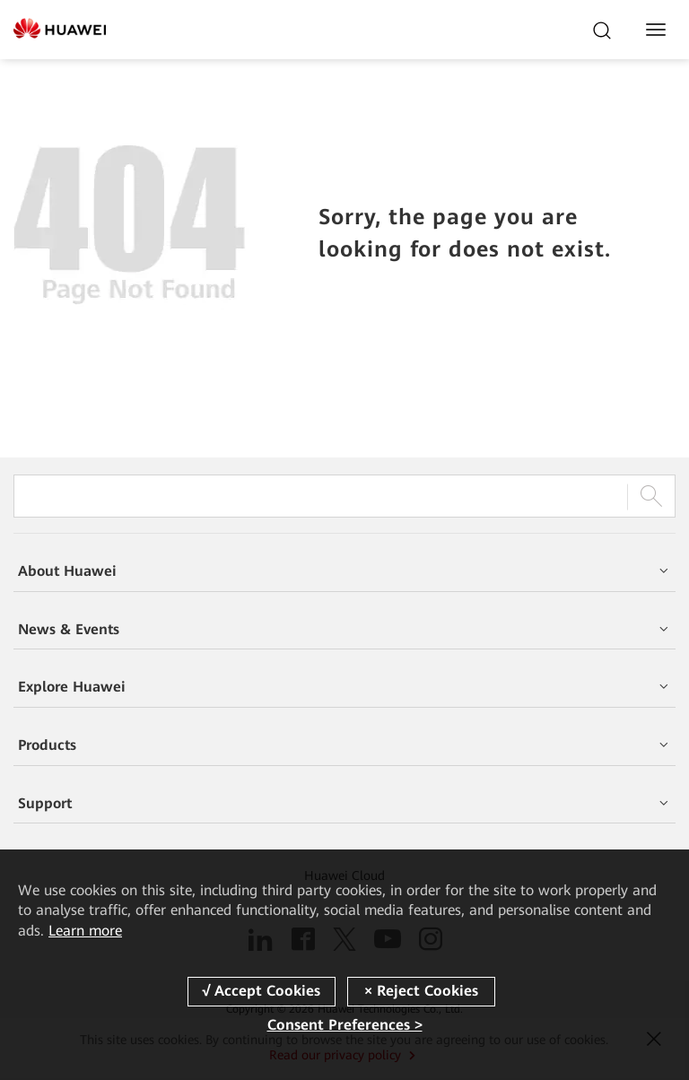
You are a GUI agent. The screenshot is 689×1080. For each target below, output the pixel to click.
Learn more (85, 930)
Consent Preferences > (345, 1024)
